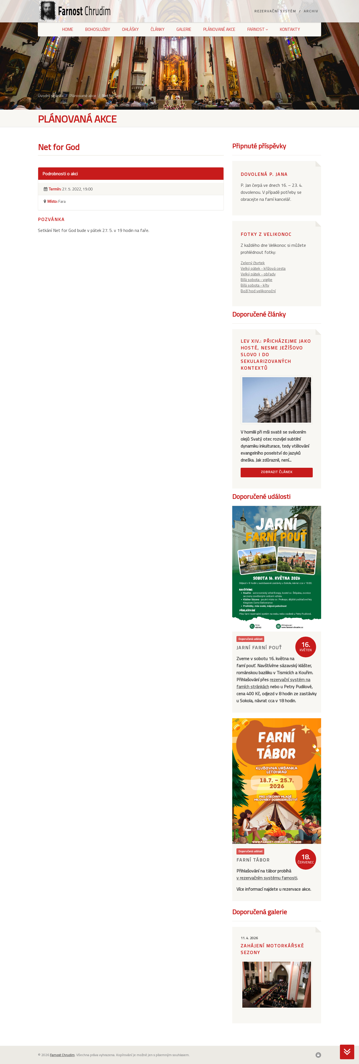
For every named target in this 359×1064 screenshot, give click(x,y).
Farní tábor (253, 859)
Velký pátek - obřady (258, 274)
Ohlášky (130, 29)
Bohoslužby (97, 29)
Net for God (112, 95)
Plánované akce (219, 29)
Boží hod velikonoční (258, 291)
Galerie (183, 29)
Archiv (311, 11)
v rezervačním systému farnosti (266, 877)
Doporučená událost (250, 639)
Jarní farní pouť (259, 647)
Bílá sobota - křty (255, 285)
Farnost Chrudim (62, 1055)
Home (67, 29)
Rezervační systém (275, 11)
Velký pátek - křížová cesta (263, 268)
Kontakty (290, 29)
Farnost (257, 29)
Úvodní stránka (50, 95)
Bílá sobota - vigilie (256, 279)
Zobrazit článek (277, 472)
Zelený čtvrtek (253, 263)
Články (157, 29)
